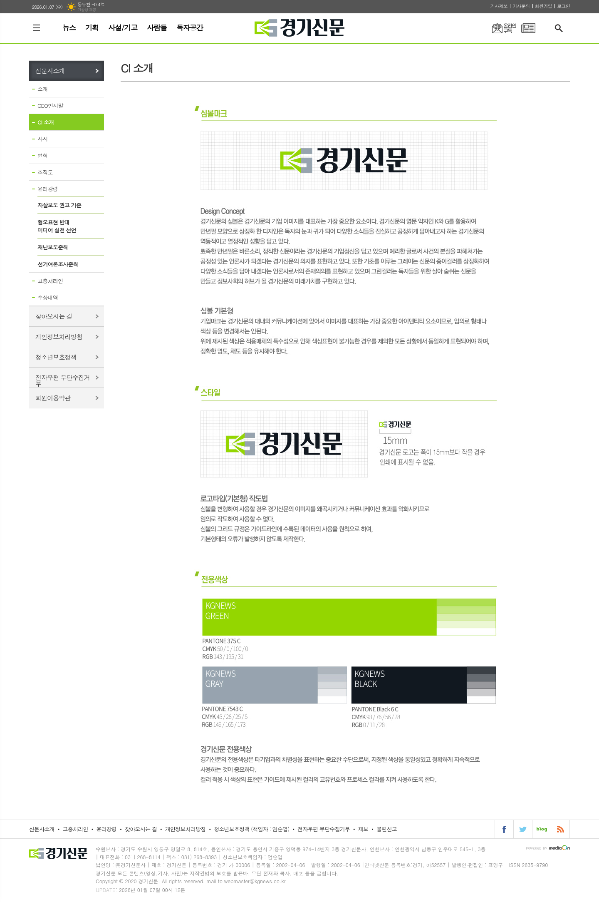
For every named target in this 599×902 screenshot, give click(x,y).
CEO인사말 (50, 105)
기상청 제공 (86, 9)
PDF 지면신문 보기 (528, 28)
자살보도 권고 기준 (59, 205)
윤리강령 (47, 189)
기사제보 (498, 6)
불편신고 (386, 829)
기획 (92, 27)
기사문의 (521, 6)
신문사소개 (50, 70)
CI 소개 (45, 122)
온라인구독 (499, 28)
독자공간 (189, 27)
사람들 (157, 27)
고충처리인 (50, 281)
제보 (363, 829)
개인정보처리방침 (58, 336)
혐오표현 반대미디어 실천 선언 (56, 226)
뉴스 (69, 27)
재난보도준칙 (52, 247)
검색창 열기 (560, 28)
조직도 (45, 172)
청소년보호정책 (56, 357)
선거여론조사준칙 (57, 264)
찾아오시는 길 (53, 316)
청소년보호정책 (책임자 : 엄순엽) (251, 829)
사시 (42, 139)
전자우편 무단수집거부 (62, 380)
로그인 (563, 6)
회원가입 (543, 6)
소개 (42, 89)
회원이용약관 (53, 397)
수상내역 (47, 297)
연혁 (42, 155)
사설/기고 (122, 27)
